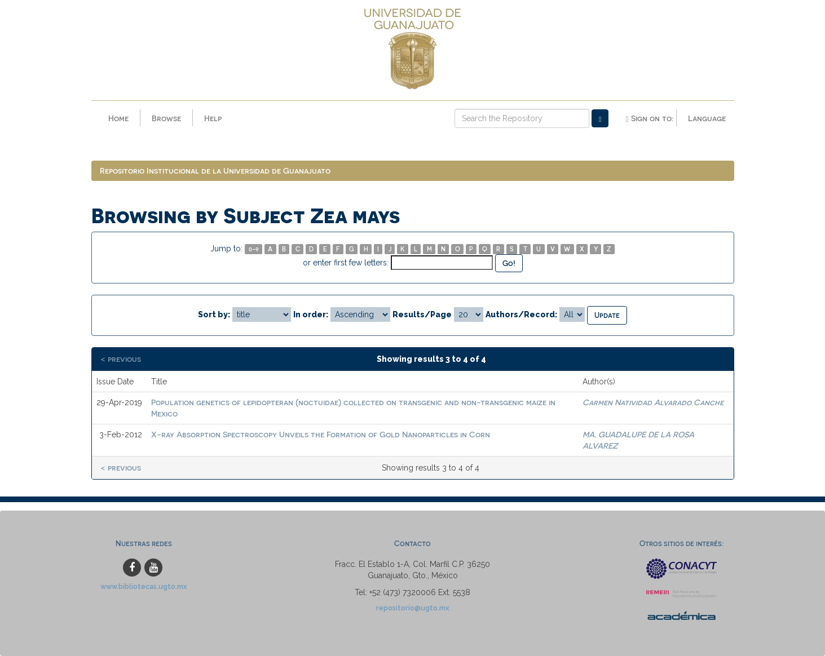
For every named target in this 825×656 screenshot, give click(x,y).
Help (213, 118)
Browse (166, 118)
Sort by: (214, 314)
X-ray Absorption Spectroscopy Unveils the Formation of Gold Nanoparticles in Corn (320, 434)
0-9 (254, 248)
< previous (120, 359)
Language (707, 118)
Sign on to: (649, 118)
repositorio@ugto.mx (412, 608)
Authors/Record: (521, 314)
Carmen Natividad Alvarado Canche (653, 402)
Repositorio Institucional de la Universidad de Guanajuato (215, 170)
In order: (310, 314)
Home (118, 118)
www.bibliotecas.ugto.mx (143, 586)
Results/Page (422, 314)
